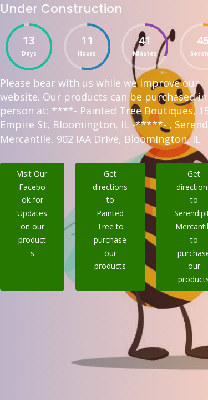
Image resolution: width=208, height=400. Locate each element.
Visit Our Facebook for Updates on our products (32, 213)
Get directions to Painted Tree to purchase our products (110, 220)
